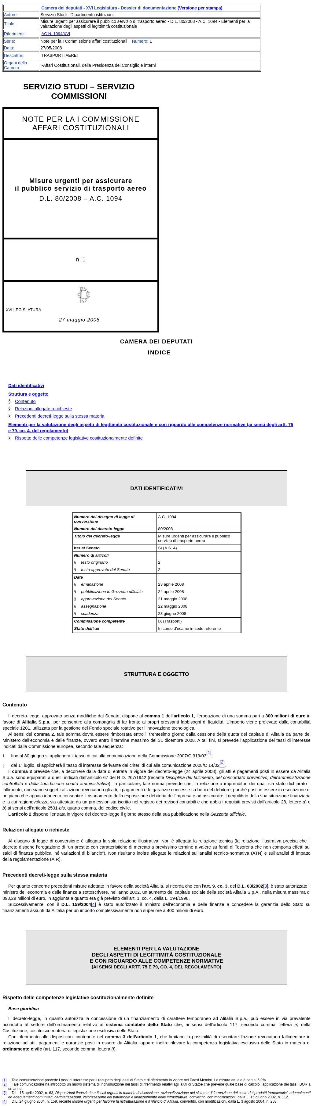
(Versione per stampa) (200, 7)
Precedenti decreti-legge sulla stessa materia (59, 416)
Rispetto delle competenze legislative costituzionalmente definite (79, 438)
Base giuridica (23, 1008)
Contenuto (25, 401)
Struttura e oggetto (28, 394)
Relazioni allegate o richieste (43, 408)
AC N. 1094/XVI (55, 33)
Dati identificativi (26, 385)
